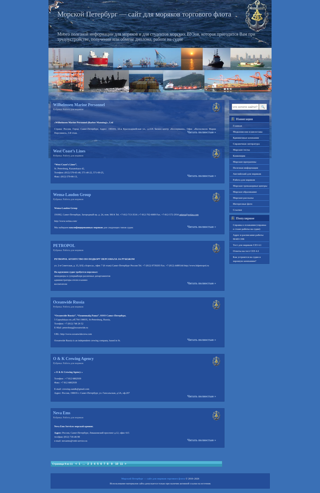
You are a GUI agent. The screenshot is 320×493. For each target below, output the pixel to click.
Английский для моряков (247, 173)
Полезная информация (245, 167)
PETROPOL (64, 245)
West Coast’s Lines (69, 151)
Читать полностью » (201, 132)
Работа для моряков (73, 109)
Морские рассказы (243, 197)
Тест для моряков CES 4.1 (247, 245)
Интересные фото (242, 203)
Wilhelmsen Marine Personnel (79, 105)
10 (116, 463)
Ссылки (237, 209)
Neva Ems (61, 413)
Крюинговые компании (246, 137)
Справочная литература (246, 143)
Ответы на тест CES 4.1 (246, 251)
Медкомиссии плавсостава (247, 131)
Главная (237, 125)
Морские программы (244, 161)
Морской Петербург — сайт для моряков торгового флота (144, 14)
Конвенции (239, 155)
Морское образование (245, 191)
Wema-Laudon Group (72, 194)
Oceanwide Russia (68, 302)
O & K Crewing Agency (73, 358)
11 (121, 463)
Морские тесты (241, 149)
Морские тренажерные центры (250, 185)
